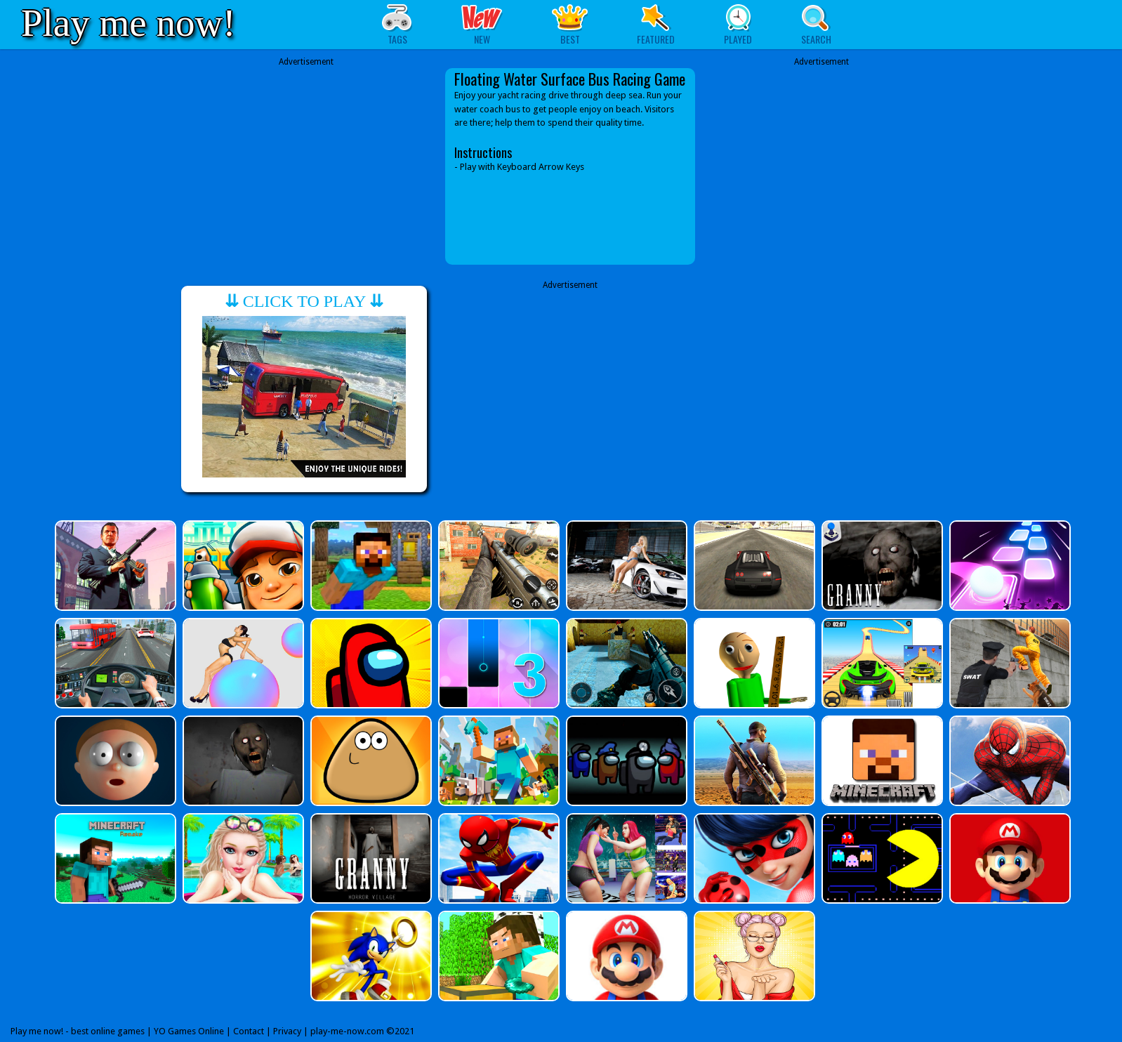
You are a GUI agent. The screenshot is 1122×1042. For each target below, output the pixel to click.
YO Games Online (189, 1031)
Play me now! (128, 22)
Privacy (287, 1031)
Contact (248, 1031)
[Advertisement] (306, 166)
